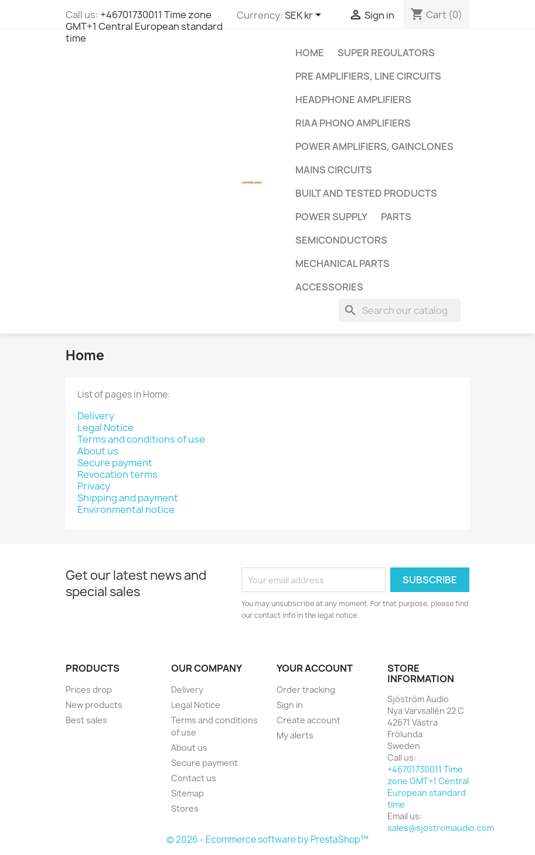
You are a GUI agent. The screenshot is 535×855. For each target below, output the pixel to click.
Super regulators (386, 52)
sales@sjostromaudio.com (440, 827)
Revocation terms (117, 474)
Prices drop (89, 689)
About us (97, 450)
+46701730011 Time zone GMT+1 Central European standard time (144, 26)
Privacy (93, 486)
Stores (185, 808)
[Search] (400, 310)
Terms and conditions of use (141, 439)
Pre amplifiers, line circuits (368, 76)
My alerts (295, 735)
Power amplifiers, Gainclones (374, 146)
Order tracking (306, 689)
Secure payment (114, 462)
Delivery (95, 415)
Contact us (193, 778)
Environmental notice (126, 509)
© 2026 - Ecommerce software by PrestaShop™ (267, 839)
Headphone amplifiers (353, 99)
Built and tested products (366, 193)
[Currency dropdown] (305, 16)
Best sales (86, 720)
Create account (308, 720)
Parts (396, 216)
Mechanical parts (342, 263)
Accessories (329, 287)
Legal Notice (105, 427)
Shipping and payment (127, 497)
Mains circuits (333, 169)
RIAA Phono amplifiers (353, 123)
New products (94, 704)
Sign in (290, 704)
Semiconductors (341, 240)
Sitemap (187, 793)
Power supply (331, 216)
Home (309, 52)
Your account (315, 668)
